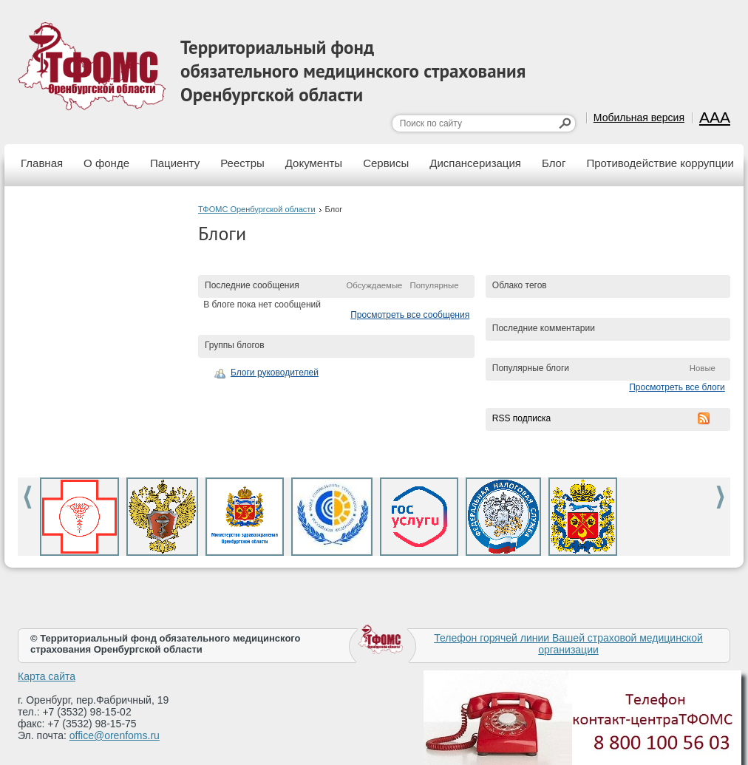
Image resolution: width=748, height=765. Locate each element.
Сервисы (386, 163)
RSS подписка (521, 418)
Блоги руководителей (275, 372)
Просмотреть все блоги (677, 387)
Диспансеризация (475, 163)
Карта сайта (46, 676)
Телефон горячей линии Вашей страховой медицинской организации (568, 644)
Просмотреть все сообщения (409, 315)
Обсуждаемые (374, 285)
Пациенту (175, 163)
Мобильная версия (639, 117)
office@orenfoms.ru (114, 735)
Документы (313, 163)
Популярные (433, 285)
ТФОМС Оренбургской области (257, 209)
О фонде (106, 163)
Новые (702, 368)
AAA (714, 117)
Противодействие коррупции (659, 163)
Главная (42, 163)
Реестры (242, 163)
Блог (553, 163)
